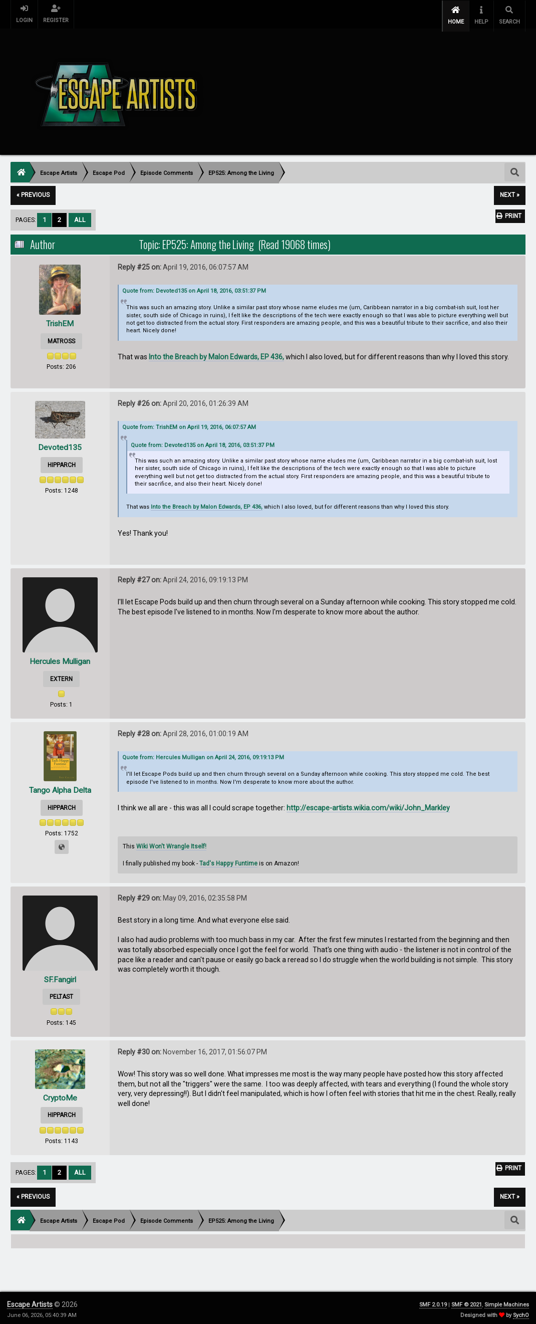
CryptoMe (60, 1094)
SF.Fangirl (60, 976)
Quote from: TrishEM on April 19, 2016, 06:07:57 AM (189, 424)
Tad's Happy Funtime (228, 859)
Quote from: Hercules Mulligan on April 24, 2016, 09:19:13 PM (203, 754)
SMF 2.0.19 (433, 1301)
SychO (521, 1311)
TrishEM (60, 320)
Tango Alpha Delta (60, 787)
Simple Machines (506, 1301)
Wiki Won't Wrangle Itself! (171, 842)
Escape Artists (30, 1301)
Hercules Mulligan (60, 658)
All (80, 216)
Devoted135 (60, 444)
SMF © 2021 (466, 1301)
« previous (33, 191)
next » (509, 191)
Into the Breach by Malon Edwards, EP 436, (216, 353)
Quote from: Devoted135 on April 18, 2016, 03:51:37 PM (194, 288)
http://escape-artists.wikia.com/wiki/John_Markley (368, 805)
